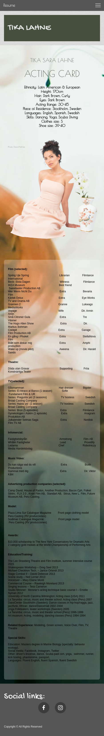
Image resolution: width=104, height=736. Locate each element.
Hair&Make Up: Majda (13, 250)
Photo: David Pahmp (16, 147)
